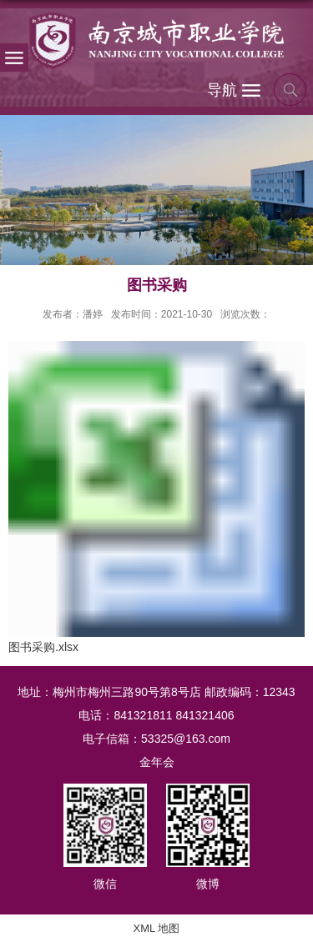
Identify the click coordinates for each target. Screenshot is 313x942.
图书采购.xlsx (43, 647)
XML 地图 (157, 928)
